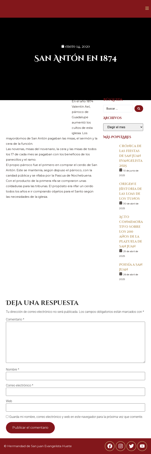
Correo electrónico (19, 385)
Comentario (15, 319)
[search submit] (138, 108)
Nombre (12, 369)
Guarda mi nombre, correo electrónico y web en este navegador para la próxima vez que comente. (76, 416)
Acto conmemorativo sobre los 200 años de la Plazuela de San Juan (131, 231)
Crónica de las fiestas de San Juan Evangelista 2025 (130, 155)
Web (9, 401)
